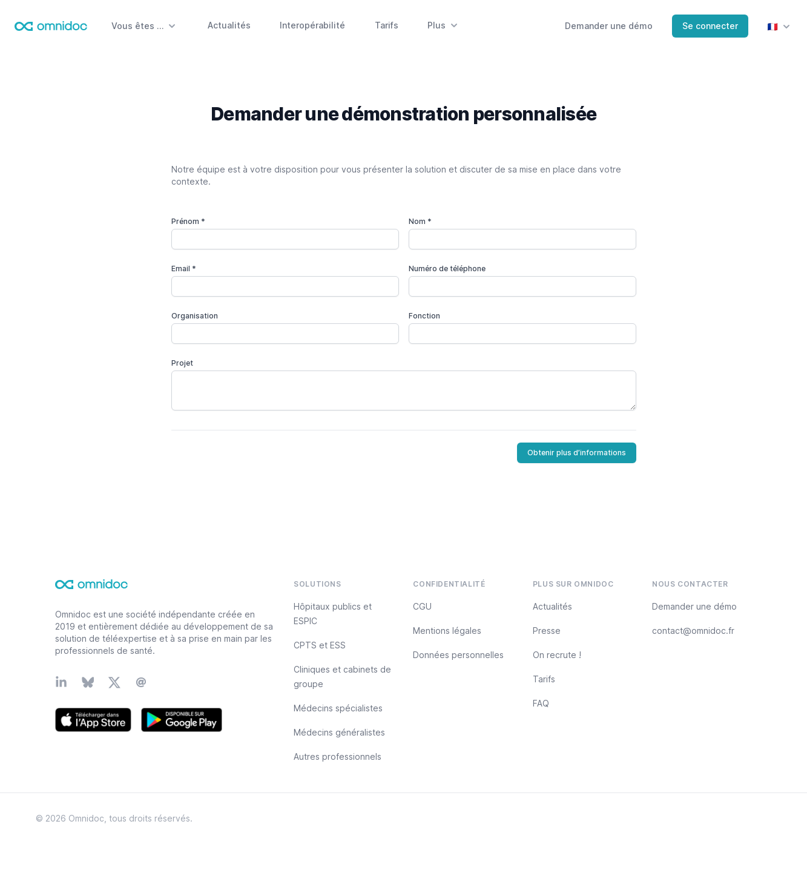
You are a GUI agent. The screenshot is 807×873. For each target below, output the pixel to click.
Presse (547, 630)
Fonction (424, 315)
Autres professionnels (337, 756)
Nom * (420, 221)
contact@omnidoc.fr (693, 630)
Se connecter (710, 26)
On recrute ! (557, 655)
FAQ (541, 703)
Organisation (194, 315)
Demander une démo (609, 26)
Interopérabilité (312, 25)
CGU (422, 606)
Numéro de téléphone (447, 268)
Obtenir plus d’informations (576, 452)
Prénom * (188, 221)
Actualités (229, 25)
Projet (182, 362)
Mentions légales (447, 630)
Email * (183, 268)
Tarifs (386, 25)
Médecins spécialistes (338, 708)
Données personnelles (458, 655)
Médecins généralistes (339, 732)
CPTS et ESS (320, 645)
